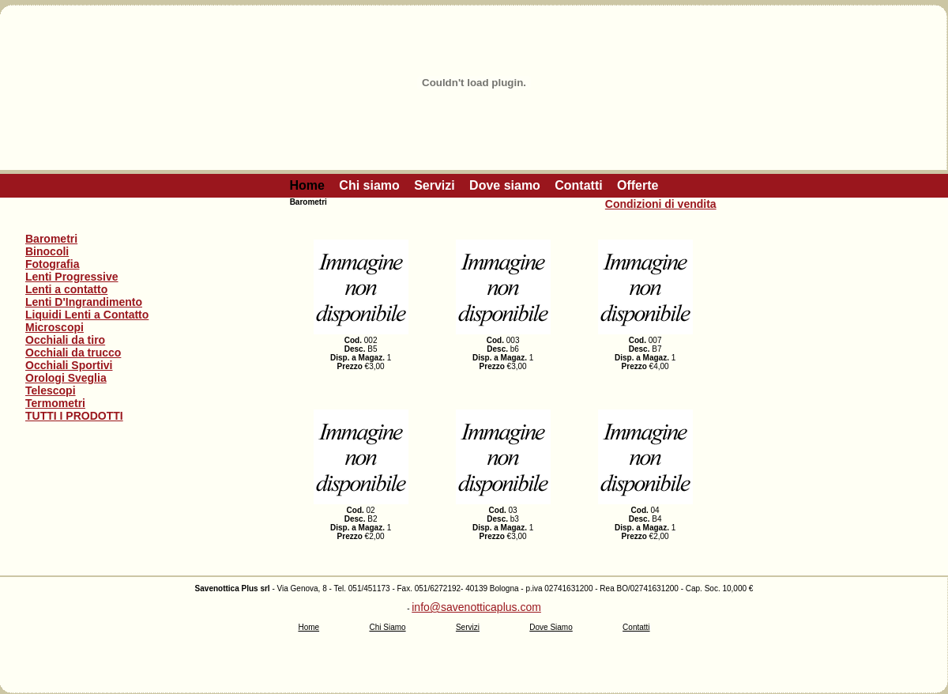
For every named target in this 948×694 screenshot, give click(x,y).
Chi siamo (369, 185)
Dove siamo (504, 185)
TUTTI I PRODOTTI (74, 415)
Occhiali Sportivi (68, 365)
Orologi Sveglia (66, 378)
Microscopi (54, 327)
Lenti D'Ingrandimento (83, 302)
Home (307, 185)
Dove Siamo (550, 627)
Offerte (637, 185)
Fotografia (52, 264)
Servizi (434, 185)
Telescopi (50, 390)
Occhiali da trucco (73, 352)
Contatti (578, 185)
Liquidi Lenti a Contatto (87, 314)
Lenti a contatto (66, 289)
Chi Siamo (387, 627)
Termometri (55, 403)
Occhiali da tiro (65, 340)
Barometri (51, 238)
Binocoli (47, 251)
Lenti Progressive (71, 276)
